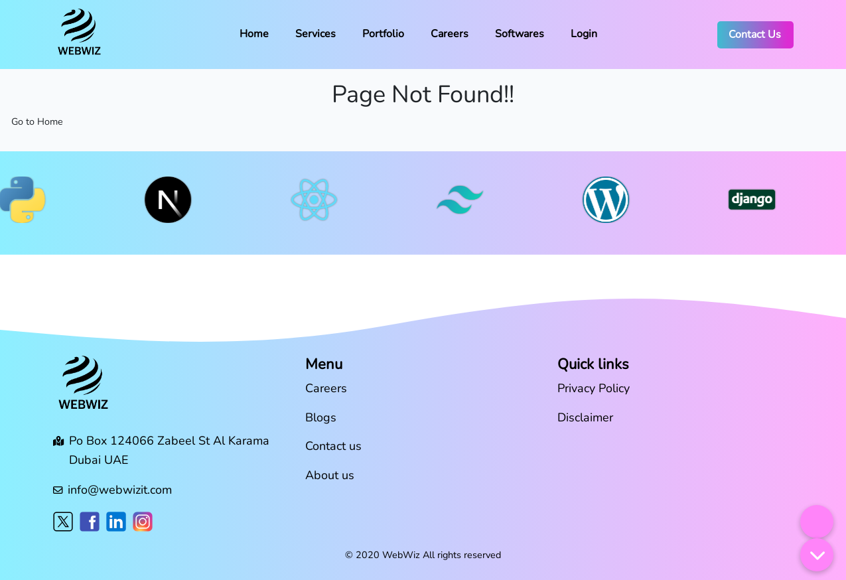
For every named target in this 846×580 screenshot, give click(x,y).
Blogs (320, 417)
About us (329, 475)
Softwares (519, 34)
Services (315, 34)
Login (584, 34)
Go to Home (37, 121)
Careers (449, 34)
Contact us (333, 446)
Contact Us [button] (755, 34)
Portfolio (383, 34)
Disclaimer (585, 417)
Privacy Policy (593, 388)
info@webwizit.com (120, 490)
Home (254, 34)
